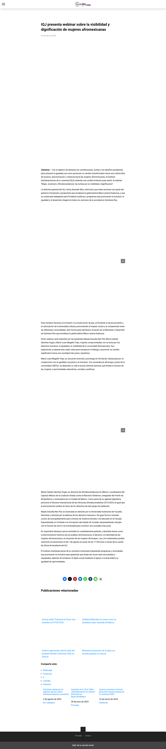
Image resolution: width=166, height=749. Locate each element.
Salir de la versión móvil (83, 745)
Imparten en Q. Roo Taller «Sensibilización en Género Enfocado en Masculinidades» (83, 693)
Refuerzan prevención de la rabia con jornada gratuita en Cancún (101, 640)
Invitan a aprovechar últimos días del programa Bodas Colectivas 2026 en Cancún (61, 642)
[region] (83, 14)
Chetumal (103, 702)
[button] (123, 261)
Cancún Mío (83, 4)
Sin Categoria (49, 702)
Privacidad (78, 736)
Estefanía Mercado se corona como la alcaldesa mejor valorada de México (101, 609)
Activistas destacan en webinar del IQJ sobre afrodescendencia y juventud (56, 691)
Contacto (88, 736)
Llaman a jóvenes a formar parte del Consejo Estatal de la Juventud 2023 (111, 691)
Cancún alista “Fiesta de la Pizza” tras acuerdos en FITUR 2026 (61, 609)
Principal (75, 705)
